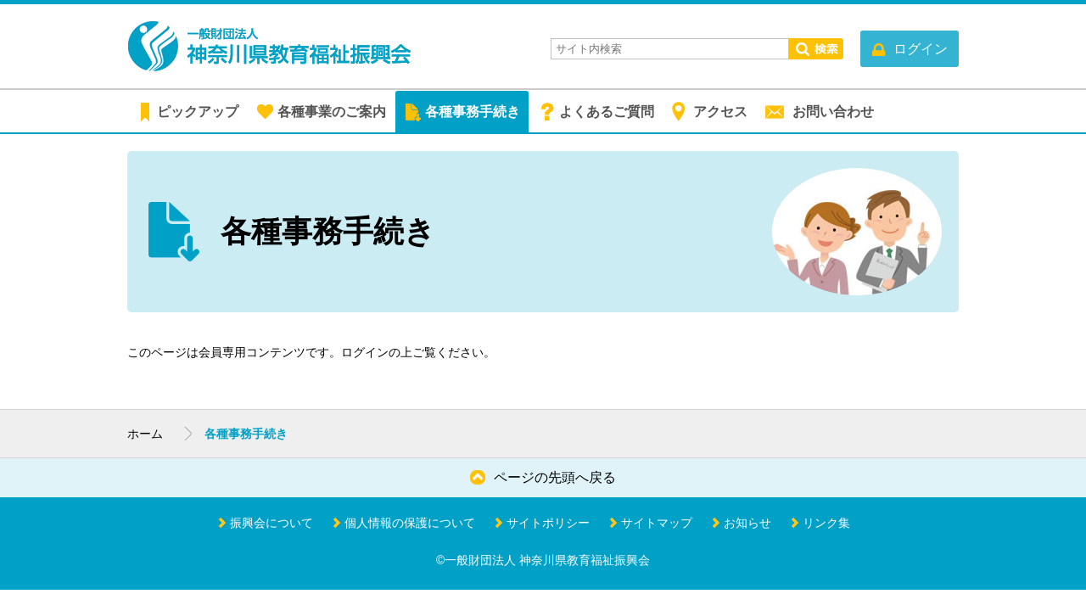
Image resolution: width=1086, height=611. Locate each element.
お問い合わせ (833, 111)
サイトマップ (656, 523)
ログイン (365, 352)
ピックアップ (197, 111)
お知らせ (747, 523)
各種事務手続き (472, 111)
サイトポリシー (548, 523)
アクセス (720, 111)
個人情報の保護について (409, 523)
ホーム (145, 433)
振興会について (271, 523)
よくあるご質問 (606, 111)
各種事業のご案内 (331, 111)
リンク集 (826, 523)
